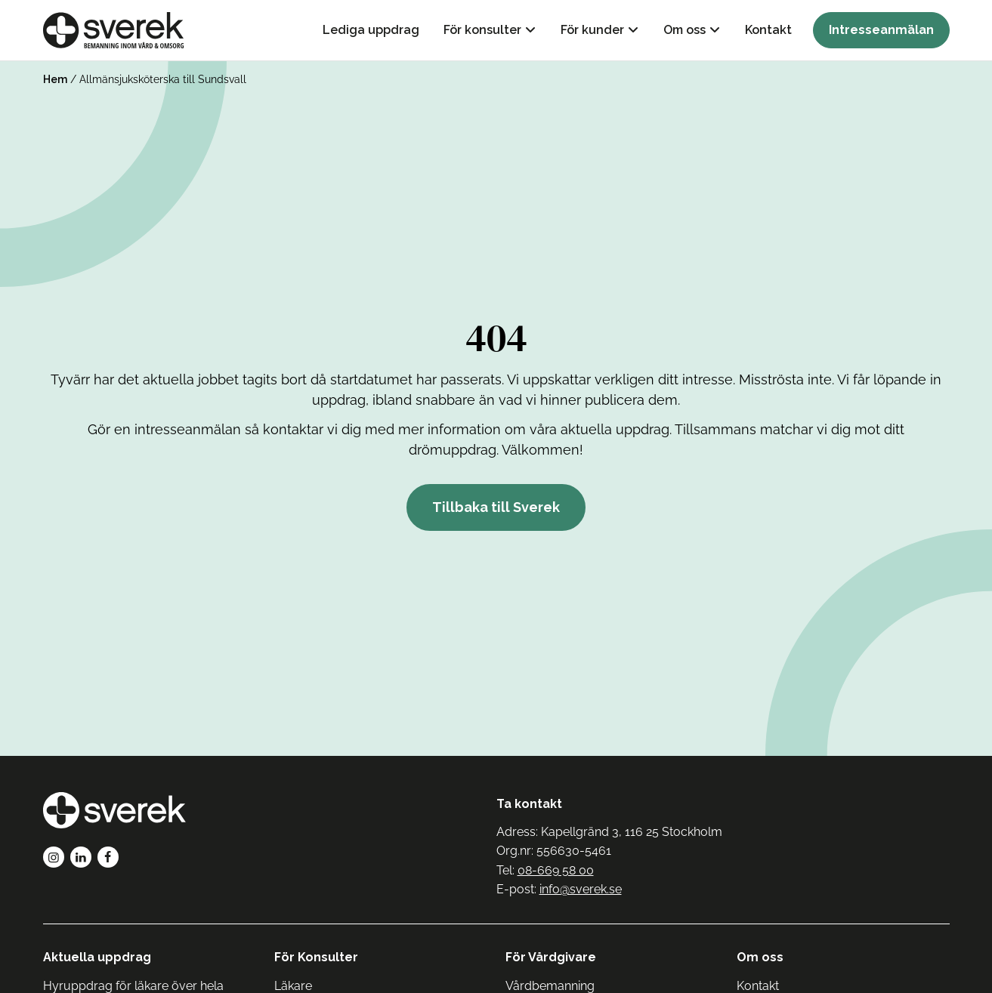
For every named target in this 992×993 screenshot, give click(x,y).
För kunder (592, 30)
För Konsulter (316, 957)
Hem (55, 79)
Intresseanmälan (881, 30)
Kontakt (768, 30)
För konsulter (482, 30)
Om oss (684, 30)
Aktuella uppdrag (97, 957)
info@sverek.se (580, 889)
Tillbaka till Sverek (496, 507)
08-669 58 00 (556, 870)
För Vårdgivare (550, 957)
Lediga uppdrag (371, 30)
